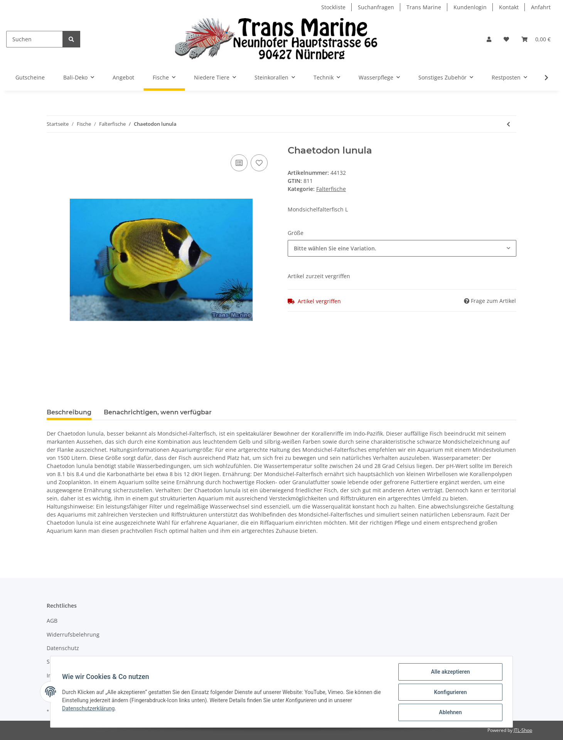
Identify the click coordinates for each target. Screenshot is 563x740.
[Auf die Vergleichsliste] (239, 162)
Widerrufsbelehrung (73, 634)
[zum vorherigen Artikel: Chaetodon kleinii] (508, 124)
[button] (488, 39)
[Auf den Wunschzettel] (259, 162)
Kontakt (509, 7)
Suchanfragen (376, 7)
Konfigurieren (449, 692)
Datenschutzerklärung (89, 709)
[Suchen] (34, 39)
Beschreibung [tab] (69, 412)
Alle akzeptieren (449, 672)
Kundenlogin (470, 7)
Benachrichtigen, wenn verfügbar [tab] (158, 412)
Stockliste (333, 7)
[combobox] (402, 248)
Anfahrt (541, 7)
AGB (52, 620)
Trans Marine (423, 7)
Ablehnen (449, 713)
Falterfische (331, 189)
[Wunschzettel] (506, 39)
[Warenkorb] (536, 39)
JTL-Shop (523, 730)
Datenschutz (63, 648)
